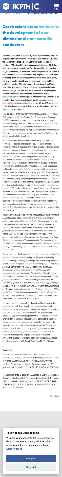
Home (7, 13)
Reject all (31, 467)
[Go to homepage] (16, 7)
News (18, 13)
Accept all (31, 458)
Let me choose (14, 448)
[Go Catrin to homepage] (35, 7)
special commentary (12, 103)
